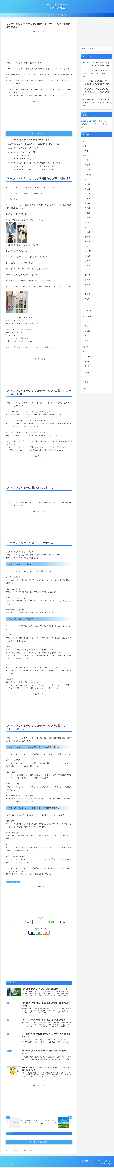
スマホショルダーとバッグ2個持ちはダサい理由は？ (29, 140)
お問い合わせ (108, 1162)
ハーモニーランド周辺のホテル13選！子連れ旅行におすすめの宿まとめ (96, 73)
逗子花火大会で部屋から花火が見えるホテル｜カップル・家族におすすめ (96, 92)
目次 (37, 133)
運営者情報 (85, 1162)
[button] (61, 923)
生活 (17, 883)
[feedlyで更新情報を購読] (39, 933)
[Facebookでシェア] (27, 923)
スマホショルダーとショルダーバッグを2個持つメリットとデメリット (36, 163)
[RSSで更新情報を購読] (43, 933)
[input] (96, 49)
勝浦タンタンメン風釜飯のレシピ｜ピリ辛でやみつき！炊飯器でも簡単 (96, 64)
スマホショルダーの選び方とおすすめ (24, 148)
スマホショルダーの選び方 (23, 159)
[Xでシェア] (16, 923)
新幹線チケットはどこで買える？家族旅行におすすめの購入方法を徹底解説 (96, 102)
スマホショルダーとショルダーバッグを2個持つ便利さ (34, 167)
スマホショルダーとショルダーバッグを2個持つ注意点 (34, 170)
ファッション (10, 883)
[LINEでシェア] (50, 923)
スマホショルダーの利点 (23, 156)
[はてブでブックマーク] (39, 923)
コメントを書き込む (39, 1143)
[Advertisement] (39, 45)
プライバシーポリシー (96, 1162)
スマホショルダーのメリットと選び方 (24, 153)
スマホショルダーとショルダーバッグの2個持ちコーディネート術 (34, 144)
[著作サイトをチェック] (35, 933)
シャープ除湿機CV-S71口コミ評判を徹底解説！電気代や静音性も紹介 (96, 82)
